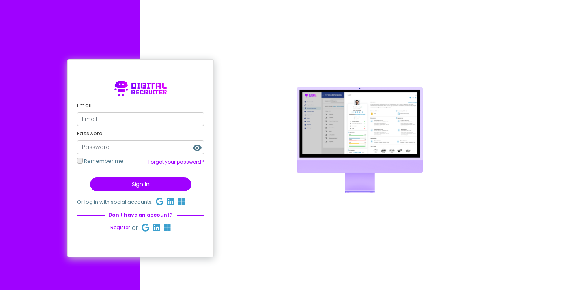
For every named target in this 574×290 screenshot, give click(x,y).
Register (120, 227)
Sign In (141, 184)
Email (84, 105)
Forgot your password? (176, 162)
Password (90, 133)
